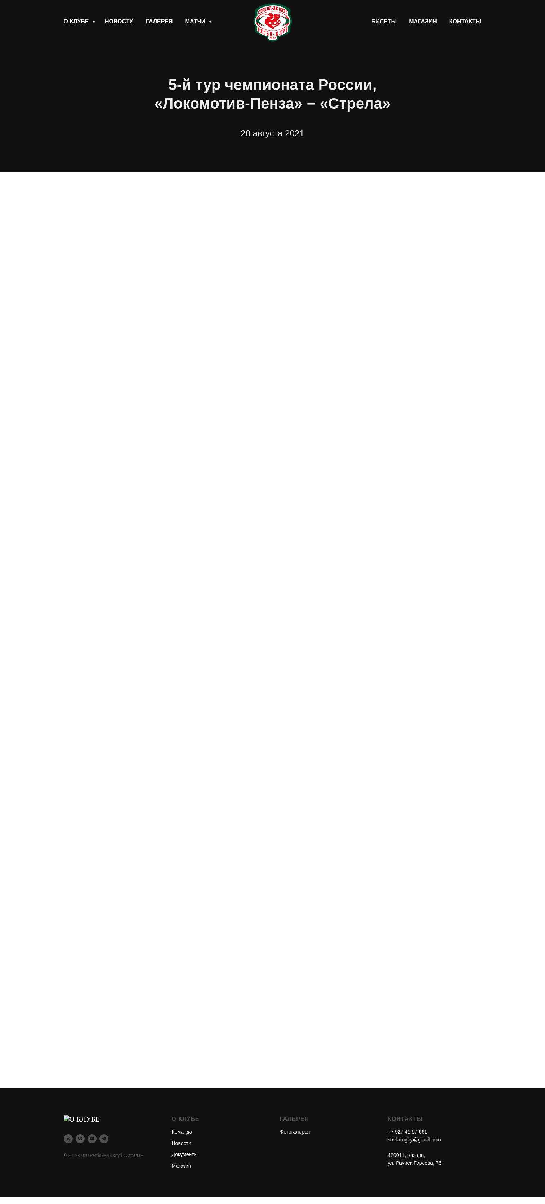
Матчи (196, 21)
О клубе (77, 21)
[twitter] (68, 1136)
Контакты (465, 21)
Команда (182, 1132)
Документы (185, 1154)
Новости (119, 21)
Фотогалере (293, 1132)
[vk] (80, 1136)
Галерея (159, 21)
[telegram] (103, 1136)
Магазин (423, 21)
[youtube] (92, 1136)
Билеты (384, 21)
